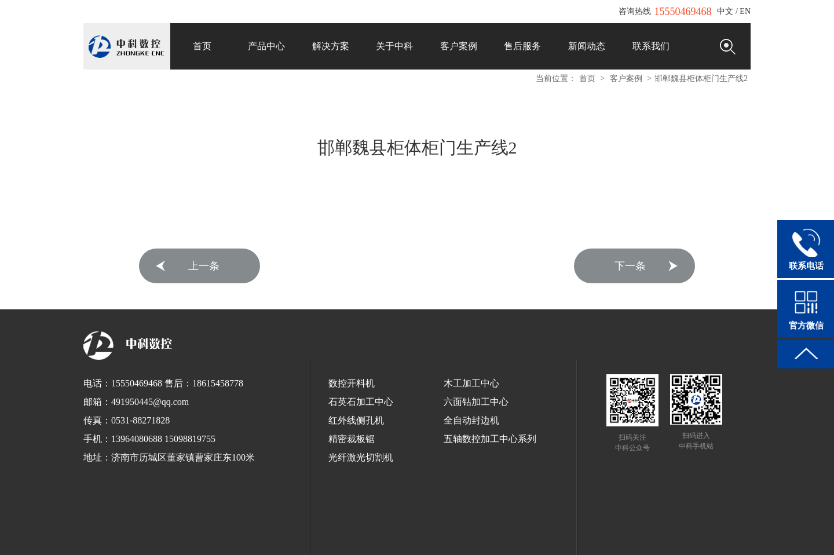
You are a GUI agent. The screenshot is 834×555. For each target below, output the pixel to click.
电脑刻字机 (722, 531)
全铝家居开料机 (675, 531)
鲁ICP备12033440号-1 (459, 517)
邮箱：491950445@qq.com (136, 402)
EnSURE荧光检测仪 (160, 531)
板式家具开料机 (580, 531)
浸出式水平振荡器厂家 (380, 531)
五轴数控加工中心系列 (490, 439)
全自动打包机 (278, 531)
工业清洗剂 (214, 531)
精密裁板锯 (351, 439)
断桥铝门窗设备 (417, 541)
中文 (725, 11)
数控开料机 (351, 383)
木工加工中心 (471, 383)
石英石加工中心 (360, 402)
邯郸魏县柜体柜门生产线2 (701, 78)
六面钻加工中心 (476, 402)
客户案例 (626, 78)
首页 (587, 78)
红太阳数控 (532, 531)
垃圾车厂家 (492, 531)
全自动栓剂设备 (444, 531)
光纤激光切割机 (360, 457)
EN (745, 11)
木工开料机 (627, 531)
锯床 (244, 531)
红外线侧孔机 (356, 420)
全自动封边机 (471, 420)
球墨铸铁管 (322, 531)
